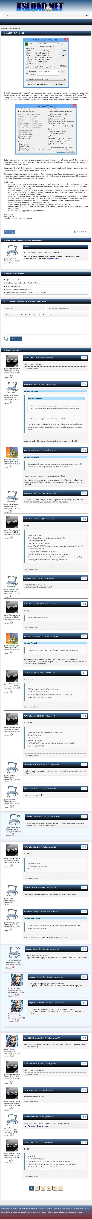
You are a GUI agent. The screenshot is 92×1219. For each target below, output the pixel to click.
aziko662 (27, 578)
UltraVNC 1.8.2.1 (17, 219)
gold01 (26, 788)
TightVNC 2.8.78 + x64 (13, 280)
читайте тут (54, 258)
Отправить (16, 339)
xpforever (27, 450)
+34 (9, 232)
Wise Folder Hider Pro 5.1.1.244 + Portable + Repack (23, 283)
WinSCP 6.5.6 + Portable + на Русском (18, 289)
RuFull (26, 358)
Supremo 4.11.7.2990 (13, 286)
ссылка (64, 938)
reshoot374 (28, 764)
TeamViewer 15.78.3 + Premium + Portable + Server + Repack (26, 293)
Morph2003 (32, 977)
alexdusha (27, 384)
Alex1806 (27, 1117)
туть (45, 424)
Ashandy (29, 816)
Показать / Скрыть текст (38, 1126)
